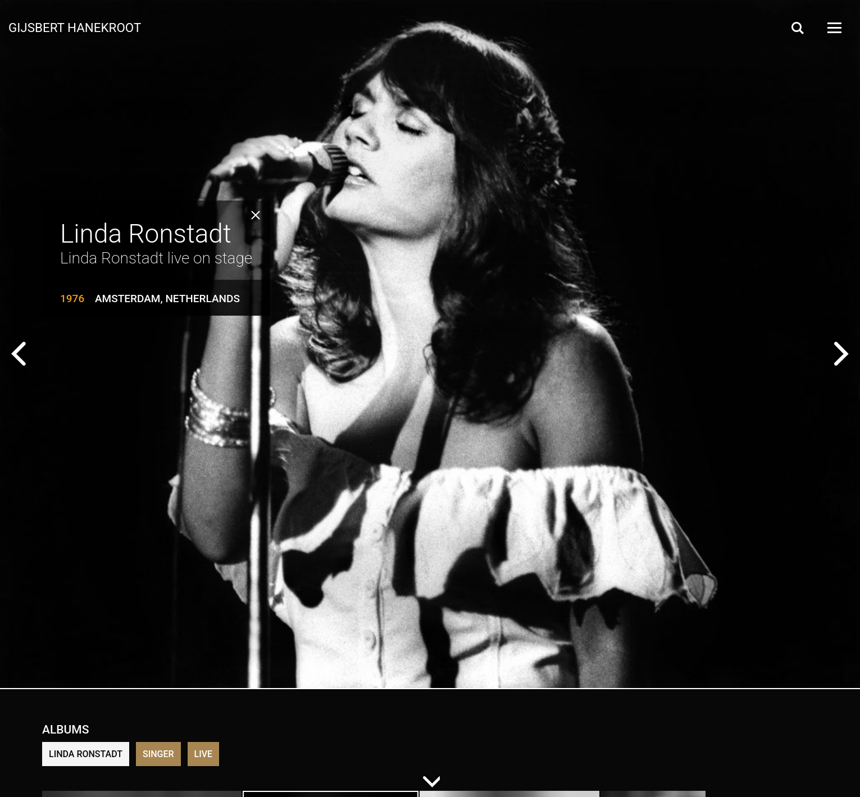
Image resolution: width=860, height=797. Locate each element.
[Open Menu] (834, 27)
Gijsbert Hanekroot (74, 27)
